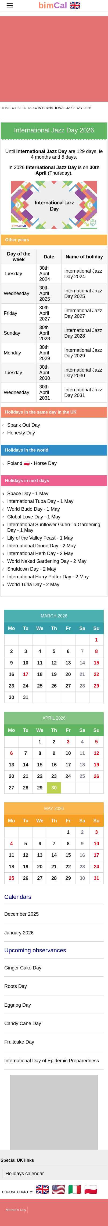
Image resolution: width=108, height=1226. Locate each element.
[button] (9, 5)
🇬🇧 (59, 5)
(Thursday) (67, 170)
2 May (69, 545)
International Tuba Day (31, 501)
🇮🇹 (74, 1189)
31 (25, 697)
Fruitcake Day (19, 1042)
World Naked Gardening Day (38, 561)
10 (25, 663)
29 (96, 686)
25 (39, 686)
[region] (54, 59)
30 (11, 697)
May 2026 (54, 808)
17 (25, 674)
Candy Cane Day (22, 1023)
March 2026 (54, 616)
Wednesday (16, 293)
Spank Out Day (23, 425)
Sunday (12, 333)
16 (11, 674)
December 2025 (21, 914)
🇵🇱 (91, 1189)
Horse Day (45, 463)
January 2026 (19, 932)
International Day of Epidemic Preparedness (51, 1060)
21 (82, 674)
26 (54, 686)
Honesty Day (21, 433)
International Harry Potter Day (39, 576)
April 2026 (54, 718)
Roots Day (15, 986)
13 (68, 663)
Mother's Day (16, 1210)
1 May (41, 493)
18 (39, 674)
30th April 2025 (44, 293)
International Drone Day (32, 545)
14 (82, 663)
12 (54, 663)
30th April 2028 (44, 333)
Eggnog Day (17, 1005)
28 (82, 686)
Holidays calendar (24, 1173)
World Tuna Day (24, 584)
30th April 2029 (44, 353)
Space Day (19, 493)
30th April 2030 (44, 372)
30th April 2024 (44, 273)
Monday (12, 353)
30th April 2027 (44, 313)
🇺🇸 (58, 1189)
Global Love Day (25, 517)
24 (25, 686)
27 (68, 686)
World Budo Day (24, 509)
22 (96, 674)
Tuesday (13, 273)
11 (39, 663)
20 (68, 674)
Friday (10, 313)
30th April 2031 (44, 392)
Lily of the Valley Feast (31, 538)
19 (54, 674)
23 (11, 686)
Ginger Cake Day (22, 968)
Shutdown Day (23, 569)
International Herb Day (31, 553)
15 (96, 663)
